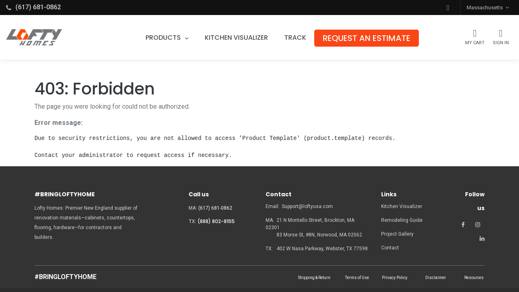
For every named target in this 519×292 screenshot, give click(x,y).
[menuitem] (240, 38)
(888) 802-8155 (216, 221)
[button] (448, 7)
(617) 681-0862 (215, 208)
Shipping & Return (314, 277)
